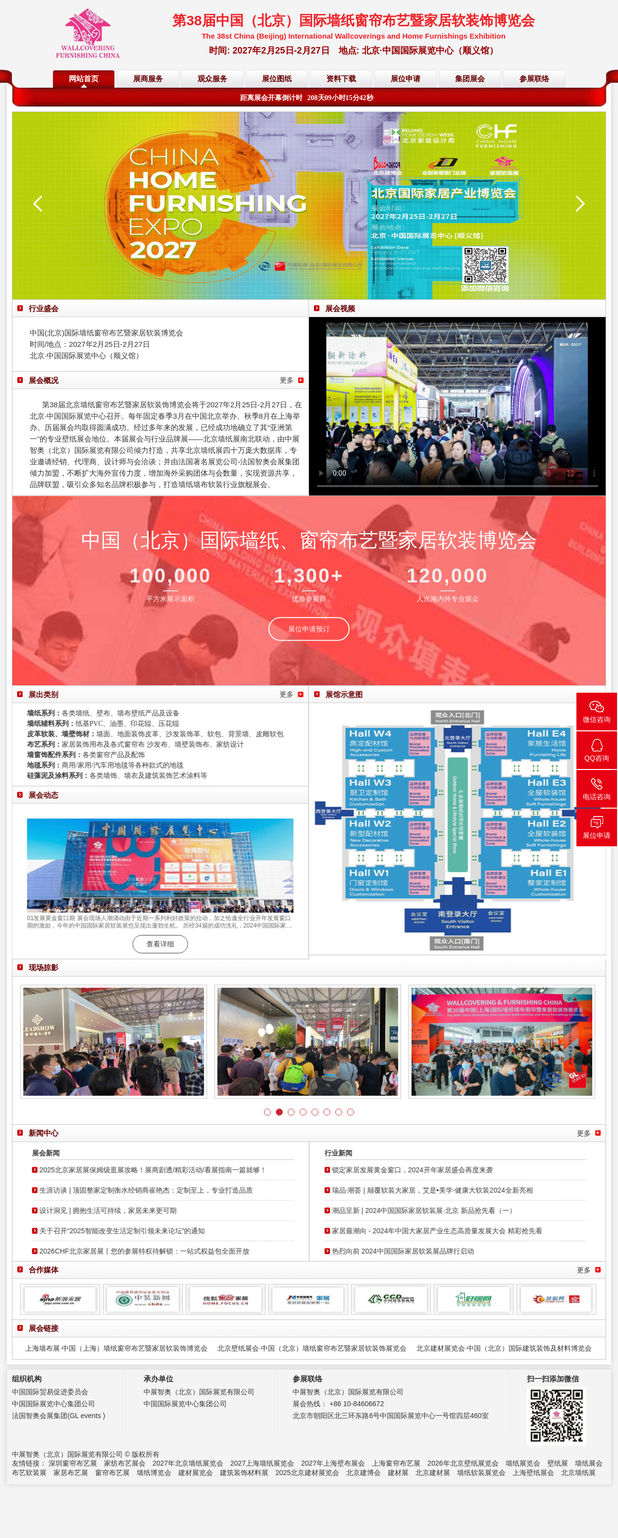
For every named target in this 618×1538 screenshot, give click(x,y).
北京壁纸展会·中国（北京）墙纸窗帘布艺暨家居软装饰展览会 (312, 1348)
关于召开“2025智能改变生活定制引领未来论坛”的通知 (117, 1231)
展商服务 (148, 79)
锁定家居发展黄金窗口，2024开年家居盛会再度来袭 (417, 1170)
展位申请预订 (309, 634)
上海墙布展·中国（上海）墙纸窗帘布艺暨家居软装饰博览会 (116, 1348)
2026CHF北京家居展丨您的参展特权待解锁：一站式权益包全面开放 (139, 1251)
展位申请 (405, 79)
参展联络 (534, 79)
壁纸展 (557, 1463)
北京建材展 (432, 1473)
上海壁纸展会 (533, 1473)
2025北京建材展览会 (307, 1473)
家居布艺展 (70, 1473)
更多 (287, 380)
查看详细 (155, 944)
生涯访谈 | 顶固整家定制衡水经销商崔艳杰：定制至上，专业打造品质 (141, 1190)
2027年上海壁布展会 (333, 1463)
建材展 (398, 1473)
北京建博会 (363, 1473)
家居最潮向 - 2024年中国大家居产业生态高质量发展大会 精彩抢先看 (442, 1231)
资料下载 (341, 79)
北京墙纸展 (578, 1473)
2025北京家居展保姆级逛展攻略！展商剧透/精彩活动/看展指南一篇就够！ (147, 1170)
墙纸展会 (589, 1463)
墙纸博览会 (154, 1473)
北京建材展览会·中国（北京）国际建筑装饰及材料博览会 (504, 1348)
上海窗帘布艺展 (396, 1463)
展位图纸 (277, 79)
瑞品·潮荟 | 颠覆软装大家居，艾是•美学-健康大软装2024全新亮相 (437, 1190)
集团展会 (470, 79)
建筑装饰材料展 (244, 1473)
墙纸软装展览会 (481, 1473)
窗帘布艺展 (112, 1473)
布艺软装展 (29, 1473)
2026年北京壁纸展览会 (462, 1463)
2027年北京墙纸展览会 (188, 1463)
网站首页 (84, 79)
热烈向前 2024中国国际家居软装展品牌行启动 (408, 1251)
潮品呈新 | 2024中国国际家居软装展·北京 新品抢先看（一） (429, 1210)
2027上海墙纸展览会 (262, 1463)
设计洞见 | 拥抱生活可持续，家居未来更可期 (102, 1210)
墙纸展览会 (523, 1463)
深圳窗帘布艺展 (73, 1463)
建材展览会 (195, 1473)
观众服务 (212, 79)
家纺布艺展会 (125, 1463)
